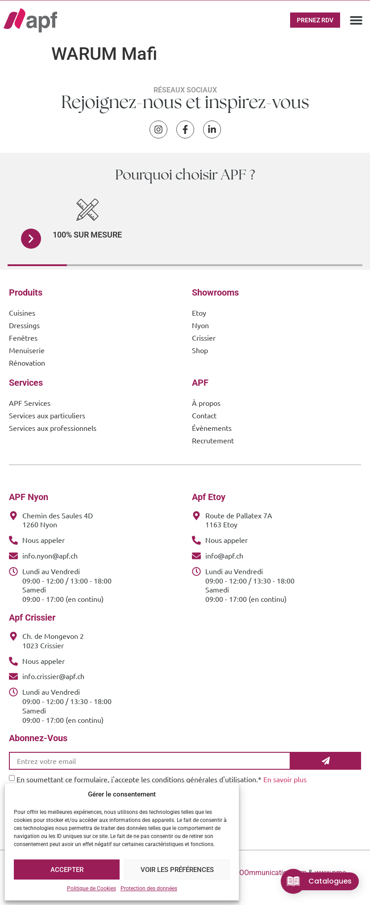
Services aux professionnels (52, 427)
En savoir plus (285, 779)
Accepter (66, 870)
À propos (206, 402)
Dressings (24, 325)
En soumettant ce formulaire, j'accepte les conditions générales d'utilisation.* (162, 779)
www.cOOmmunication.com (262, 872)
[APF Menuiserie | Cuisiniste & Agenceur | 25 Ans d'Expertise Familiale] (30, 20)
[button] (356, 20)
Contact (204, 415)
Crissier (204, 337)
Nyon (200, 325)
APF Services (29, 402)
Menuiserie (27, 350)
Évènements (212, 427)
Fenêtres (23, 337)
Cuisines (22, 312)
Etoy (199, 312)
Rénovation (27, 362)
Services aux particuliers (47, 415)
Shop (200, 350)
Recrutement (213, 440)
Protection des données (149, 888)
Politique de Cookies (91, 888)
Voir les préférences (177, 870)
